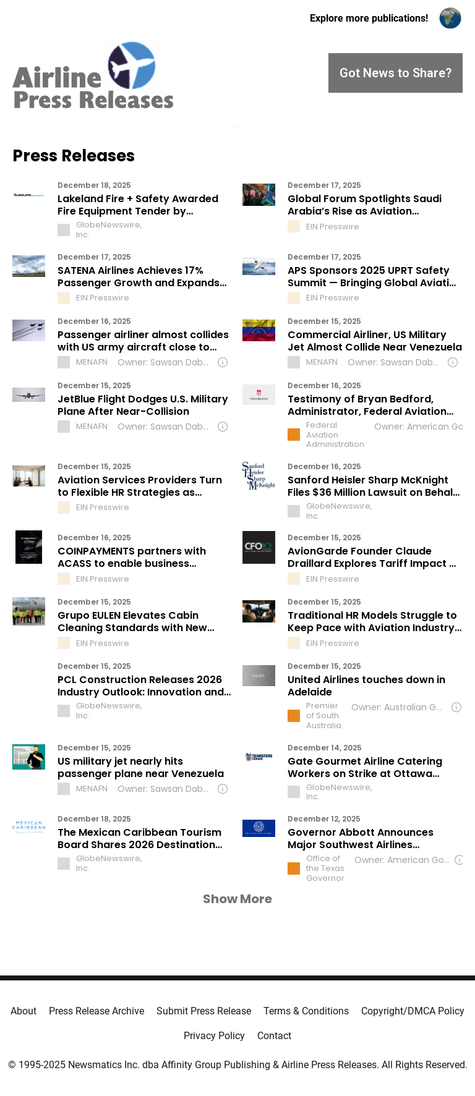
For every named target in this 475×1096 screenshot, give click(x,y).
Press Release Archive (96, 1011)
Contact (274, 1036)
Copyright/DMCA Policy (412, 1011)
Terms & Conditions (306, 1011)
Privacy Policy (214, 1036)
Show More (237, 898)
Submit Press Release (203, 1011)
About (23, 1011)
